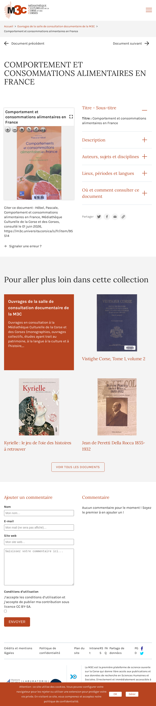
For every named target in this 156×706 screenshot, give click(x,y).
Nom (7, 507)
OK (115, 694)
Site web (10, 535)
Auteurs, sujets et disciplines (110, 156)
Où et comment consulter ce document (110, 193)
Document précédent (27, 43)
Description (93, 140)
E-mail (9, 521)
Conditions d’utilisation (21, 591)
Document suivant (127, 43)
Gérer (132, 694)
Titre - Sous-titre (99, 108)
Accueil (8, 26)
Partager (87, 216)
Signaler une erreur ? (25, 246)
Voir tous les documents (78, 467)
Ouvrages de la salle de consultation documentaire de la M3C (56, 26)
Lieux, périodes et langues (108, 173)
